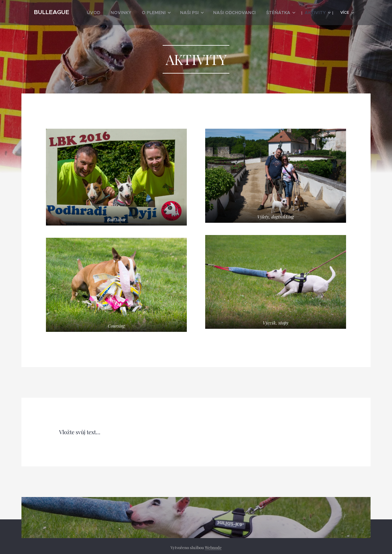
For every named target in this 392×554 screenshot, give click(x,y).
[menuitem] (117, 12)
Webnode (213, 547)
